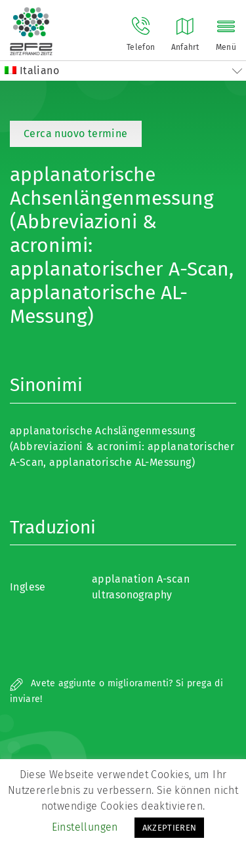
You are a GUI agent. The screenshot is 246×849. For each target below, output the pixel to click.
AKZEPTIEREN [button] (169, 828)
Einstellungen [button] (85, 827)
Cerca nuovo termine (76, 133)
